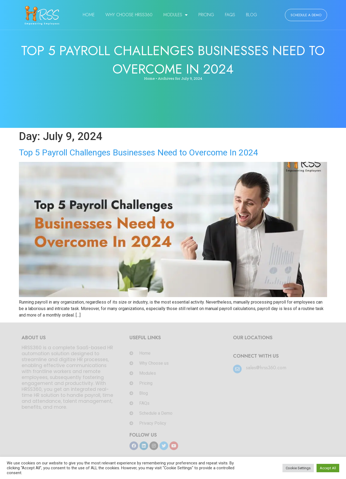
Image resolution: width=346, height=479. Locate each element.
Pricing (206, 15)
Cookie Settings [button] (298, 468)
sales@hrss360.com (266, 367)
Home (89, 15)
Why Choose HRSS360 (128, 15)
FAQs (230, 15)
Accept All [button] (328, 468)
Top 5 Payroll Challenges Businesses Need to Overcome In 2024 (138, 152)
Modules (175, 15)
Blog (251, 15)
